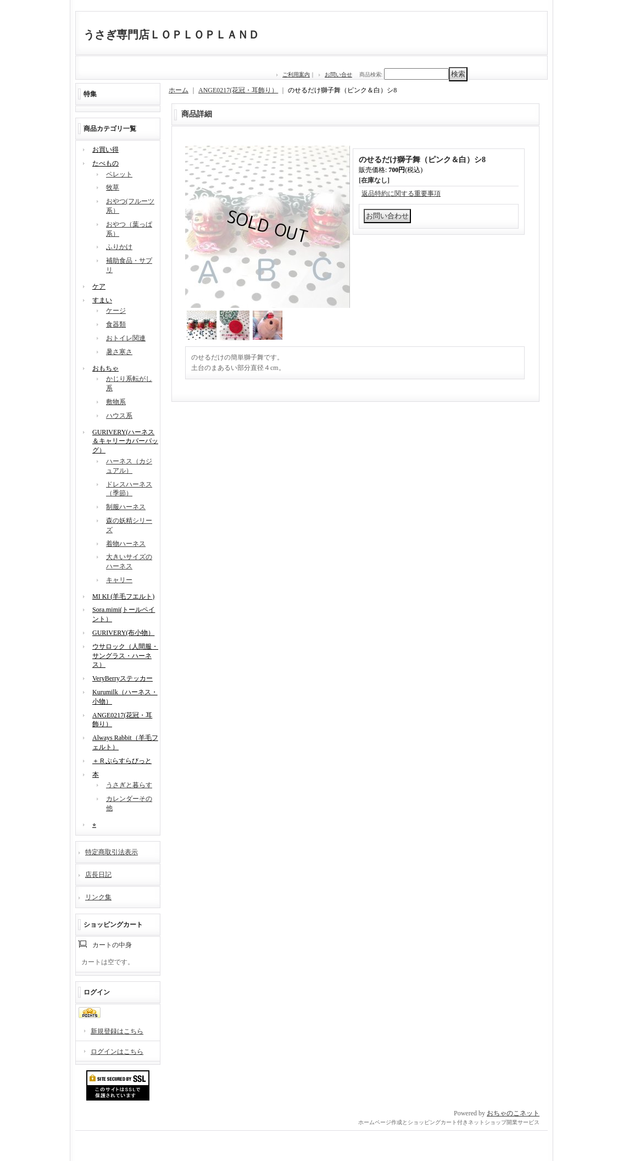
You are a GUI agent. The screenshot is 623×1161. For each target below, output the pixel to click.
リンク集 (98, 897)
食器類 (116, 324)
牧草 (112, 187)
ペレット (119, 174)
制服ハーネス (126, 507)
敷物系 (116, 402)
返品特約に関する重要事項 (401, 193)
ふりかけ (119, 247)
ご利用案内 (296, 74)
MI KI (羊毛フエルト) (123, 596)
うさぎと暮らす (129, 785)
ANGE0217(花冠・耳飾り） (238, 90)
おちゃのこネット (513, 1113)
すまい (102, 300)
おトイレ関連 (126, 338)
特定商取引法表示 (111, 852)
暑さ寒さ (119, 352)
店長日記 (98, 874)
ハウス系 (119, 415)
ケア (98, 286)
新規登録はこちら (117, 1031)
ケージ (116, 310)
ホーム (178, 90)
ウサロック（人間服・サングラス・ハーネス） (125, 656)
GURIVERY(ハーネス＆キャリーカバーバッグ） (125, 441)
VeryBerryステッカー (122, 678)
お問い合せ (338, 74)
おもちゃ (105, 368)
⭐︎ (94, 824)
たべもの (105, 163)
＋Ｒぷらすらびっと (122, 761)
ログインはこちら (117, 1051)
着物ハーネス (126, 544)
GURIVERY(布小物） (123, 633)
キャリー (119, 580)
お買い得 (105, 149)
